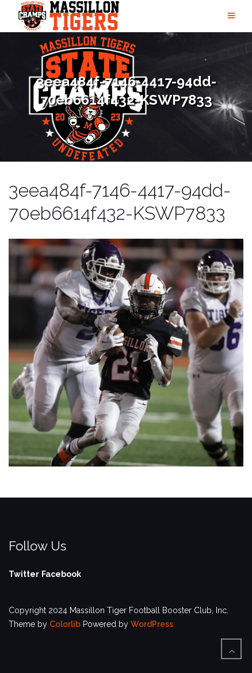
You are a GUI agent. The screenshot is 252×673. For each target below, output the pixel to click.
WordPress (152, 624)
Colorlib (65, 624)
